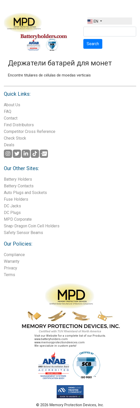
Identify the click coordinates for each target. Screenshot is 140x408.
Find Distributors (19, 124)
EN (93, 21)
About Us (12, 104)
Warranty (11, 261)
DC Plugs (12, 212)
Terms (9, 274)
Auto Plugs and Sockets (25, 192)
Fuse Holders (16, 199)
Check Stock (15, 138)
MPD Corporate (18, 219)
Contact (10, 118)
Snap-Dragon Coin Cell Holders (31, 226)
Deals (9, 144)
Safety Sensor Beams (23, 232)
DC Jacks (12, 205)
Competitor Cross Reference (29, 131)
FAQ (7, 111)
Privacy (10, 268)
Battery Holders (18, 179)
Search (93, 43)
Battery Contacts (19, 185)
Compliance (14, 254)
